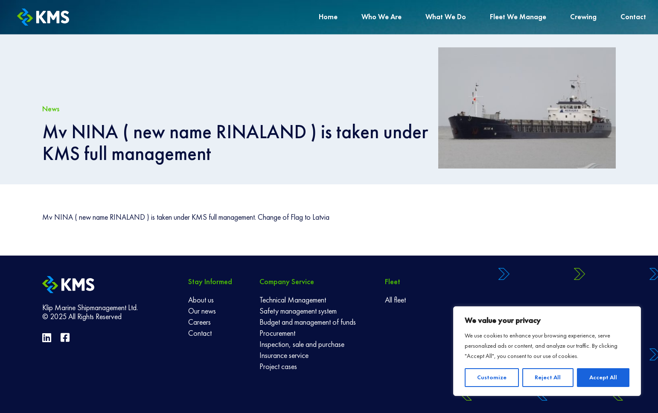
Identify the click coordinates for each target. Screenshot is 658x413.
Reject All (548, 377)
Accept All (603, 377)
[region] (547, 351)
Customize (492, 377)
